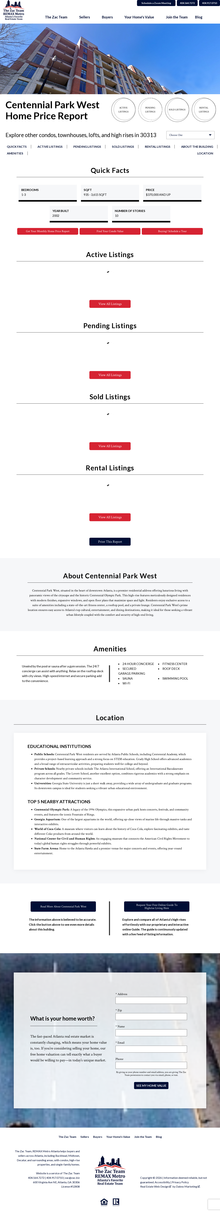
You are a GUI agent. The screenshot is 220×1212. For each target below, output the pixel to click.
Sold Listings (123, 146)
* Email (120, 1043)
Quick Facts (17, 146)
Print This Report (110, 542)
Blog (198, 17)
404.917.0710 (54, 1178)
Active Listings (50, 146)
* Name (120, 1027)
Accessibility (162, 1182)
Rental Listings (157, 146)
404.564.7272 (36, 1178)
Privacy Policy (180, 1182)
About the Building (197, 146)
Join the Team (177, 17)
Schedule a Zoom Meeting (150, 3)
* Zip (119, 1011)
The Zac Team (67, 1137)
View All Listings (110, 304)
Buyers (97, 1137)
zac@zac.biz (72, 1178)
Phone (119, 1059)
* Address (121, 994)
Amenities (15, 153)
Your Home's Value (118, 1137)
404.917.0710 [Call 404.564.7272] (208, 3)
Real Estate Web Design (155, 1186)
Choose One (176, 135)
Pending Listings (87, 146)
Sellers (84, 1137)
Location (205, 153)
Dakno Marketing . (188, 1186)
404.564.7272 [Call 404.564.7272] (183, 3)
